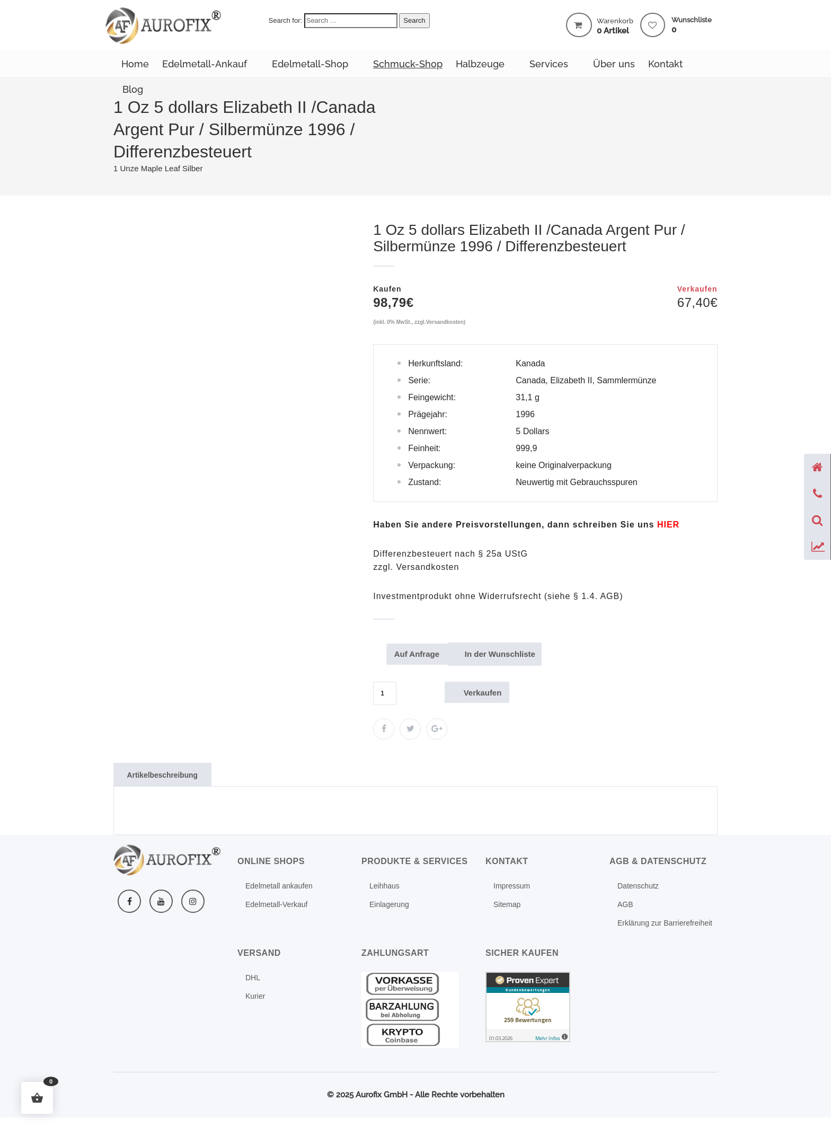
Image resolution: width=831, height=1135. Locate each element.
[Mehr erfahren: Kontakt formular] (668, 524)
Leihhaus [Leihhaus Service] (384, 887)
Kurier (255, 997)
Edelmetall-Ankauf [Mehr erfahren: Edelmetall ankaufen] (204, 63)
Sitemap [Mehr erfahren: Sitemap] (506, 905)
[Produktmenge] (384, 694)
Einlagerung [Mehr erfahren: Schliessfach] (389, 905)
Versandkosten (445, 322)
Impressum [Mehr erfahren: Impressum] (511, 887)
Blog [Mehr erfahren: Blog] (132, 89)
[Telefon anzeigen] (817, 493)
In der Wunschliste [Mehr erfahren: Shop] (506, 654)
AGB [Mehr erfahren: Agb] (625, 905)
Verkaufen (485, 693)
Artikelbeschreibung (165, 775)
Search (414, 20)
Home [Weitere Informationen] (135, 63)
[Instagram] (193, 902)
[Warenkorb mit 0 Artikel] (579, 25)
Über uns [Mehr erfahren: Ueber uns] (614, 63)
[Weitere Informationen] (163, 25)
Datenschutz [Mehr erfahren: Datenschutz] (638, 887)
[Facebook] (129, 902)
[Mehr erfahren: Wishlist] (652, 26)
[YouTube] (161, 902)
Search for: (286, 20)
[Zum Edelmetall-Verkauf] (383, 730)
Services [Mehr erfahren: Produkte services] (548, 63)
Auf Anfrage (419, 654)
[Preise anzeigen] (817, 546)
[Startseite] (817, 467)
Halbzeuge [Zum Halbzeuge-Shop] (480, 63)
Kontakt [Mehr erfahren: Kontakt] (665, 63)
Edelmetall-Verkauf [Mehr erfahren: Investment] (276, 905)
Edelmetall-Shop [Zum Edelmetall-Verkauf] (310, 63)
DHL (252, 978)
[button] (37, 1098)
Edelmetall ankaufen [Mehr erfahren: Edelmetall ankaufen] (279, 887)
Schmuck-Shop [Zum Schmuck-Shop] (408, 63)
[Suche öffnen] (817, 520)
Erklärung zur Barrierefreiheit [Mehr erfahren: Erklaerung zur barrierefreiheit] (664, 924)
